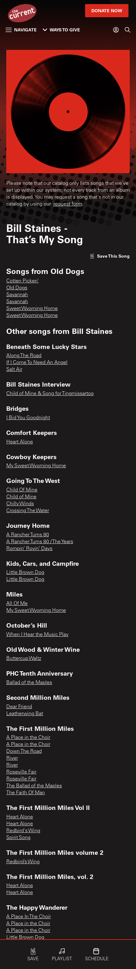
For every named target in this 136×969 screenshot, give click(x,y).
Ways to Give (61, 30)
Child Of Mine (21, 490)
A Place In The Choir (28, 916)
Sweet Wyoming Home (32, 308)
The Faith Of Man (25, 792)
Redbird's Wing (23, 830)
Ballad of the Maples (29, 682)
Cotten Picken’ (22, 281)
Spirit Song (18, 837)
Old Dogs (16, 288)
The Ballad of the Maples (34, 786)
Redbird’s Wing (23, 862)
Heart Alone (19, 442)
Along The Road (23, 355)
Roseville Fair (21, 772)
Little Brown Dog (25, 572)
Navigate (21, 30)
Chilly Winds (20, 503)
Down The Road (24, 751)
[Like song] (110, 256)
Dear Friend (19, 706)
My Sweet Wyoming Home (36, 465)
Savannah (17, 294)
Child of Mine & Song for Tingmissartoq (50, 393)
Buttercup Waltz (23, 658)
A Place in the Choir (28, 737)
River (12, 758)
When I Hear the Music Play (37, 634)
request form (67, 204)
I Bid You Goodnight (28, 417)
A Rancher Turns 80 (27, 535)
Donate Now (106, 10)
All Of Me (17, 603)
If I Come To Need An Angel (37, 362)
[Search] (127, 30)
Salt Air (14, 369)
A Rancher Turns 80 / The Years (39, 541)
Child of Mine (21, 497)
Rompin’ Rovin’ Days (29, 548)
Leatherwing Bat (24, 713)
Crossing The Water (27, 510)
